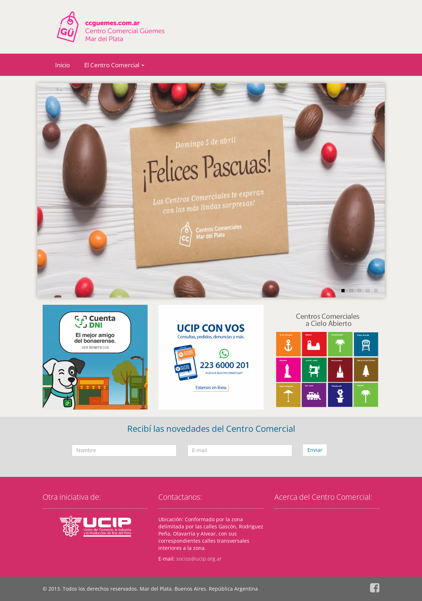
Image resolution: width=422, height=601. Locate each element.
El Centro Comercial (114, 65)
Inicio (62, 65)
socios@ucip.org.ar (199, 558)
